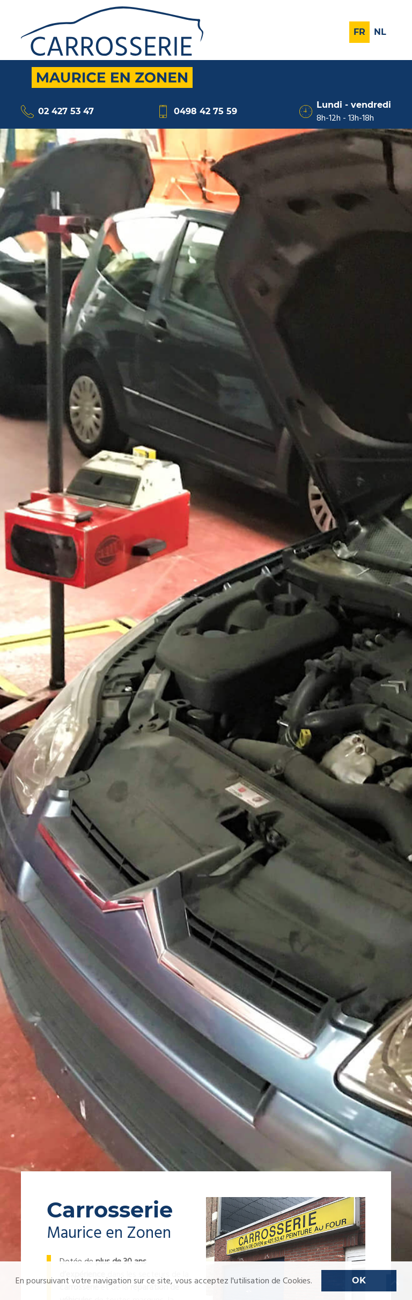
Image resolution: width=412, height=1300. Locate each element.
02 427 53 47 (57, 111)
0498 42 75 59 (197, 111)
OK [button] (359, 1280)
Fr (359, 32)
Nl (380, 32)
